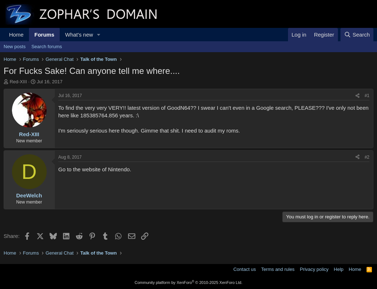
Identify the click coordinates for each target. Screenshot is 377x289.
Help (339, 269)
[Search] (356, 34)
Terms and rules (278, 269)
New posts (15, 46)
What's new (79, 35)
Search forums (46, 46)
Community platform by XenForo (188, 282)
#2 (367, 157)
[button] (99, 34)
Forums (44, 35)
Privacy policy (314, 269)
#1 (367, 95)
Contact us (244, 269)
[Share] (357, 96)
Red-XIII (18, 81)
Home (16, 35)
